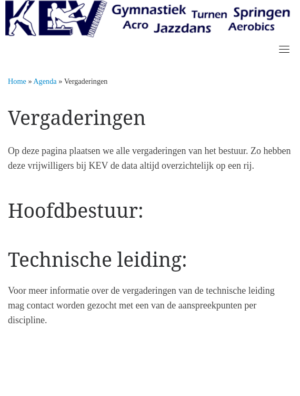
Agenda (44, 81)
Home (17, 81)
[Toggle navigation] (284, 49)
